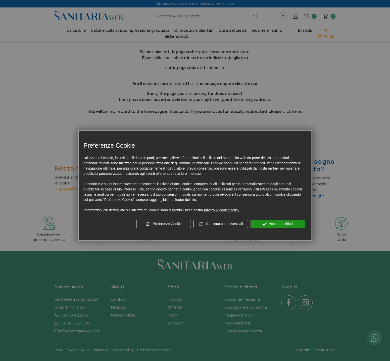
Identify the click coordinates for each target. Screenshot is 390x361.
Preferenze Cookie (163, 224)
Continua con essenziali (221, 224)
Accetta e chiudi (277, 224)
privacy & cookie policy (221, 210)
